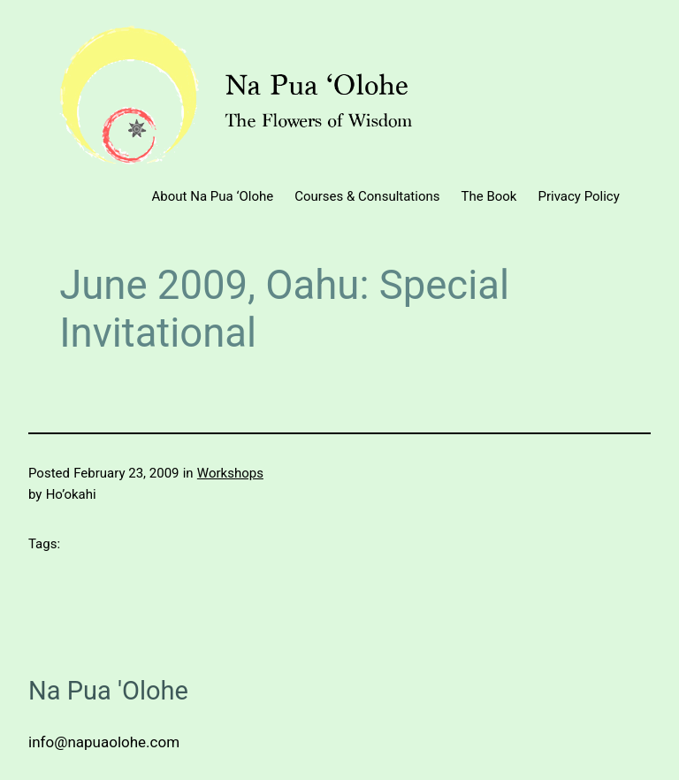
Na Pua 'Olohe (108, 691)
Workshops (230, 473)
